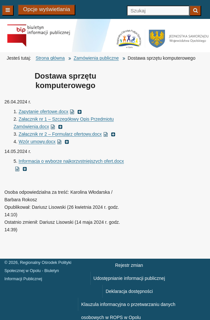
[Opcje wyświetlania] (46, 10)
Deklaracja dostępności (129, 291)
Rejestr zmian (129, 265)
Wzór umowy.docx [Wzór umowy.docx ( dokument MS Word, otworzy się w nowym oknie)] (44, 141)
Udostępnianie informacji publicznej (129, 278)
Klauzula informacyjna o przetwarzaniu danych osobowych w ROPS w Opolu (128, 306)
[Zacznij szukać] (195, 11)
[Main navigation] (8, 10)
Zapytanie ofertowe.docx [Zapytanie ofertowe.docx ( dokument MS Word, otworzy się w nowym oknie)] (50, 111)
